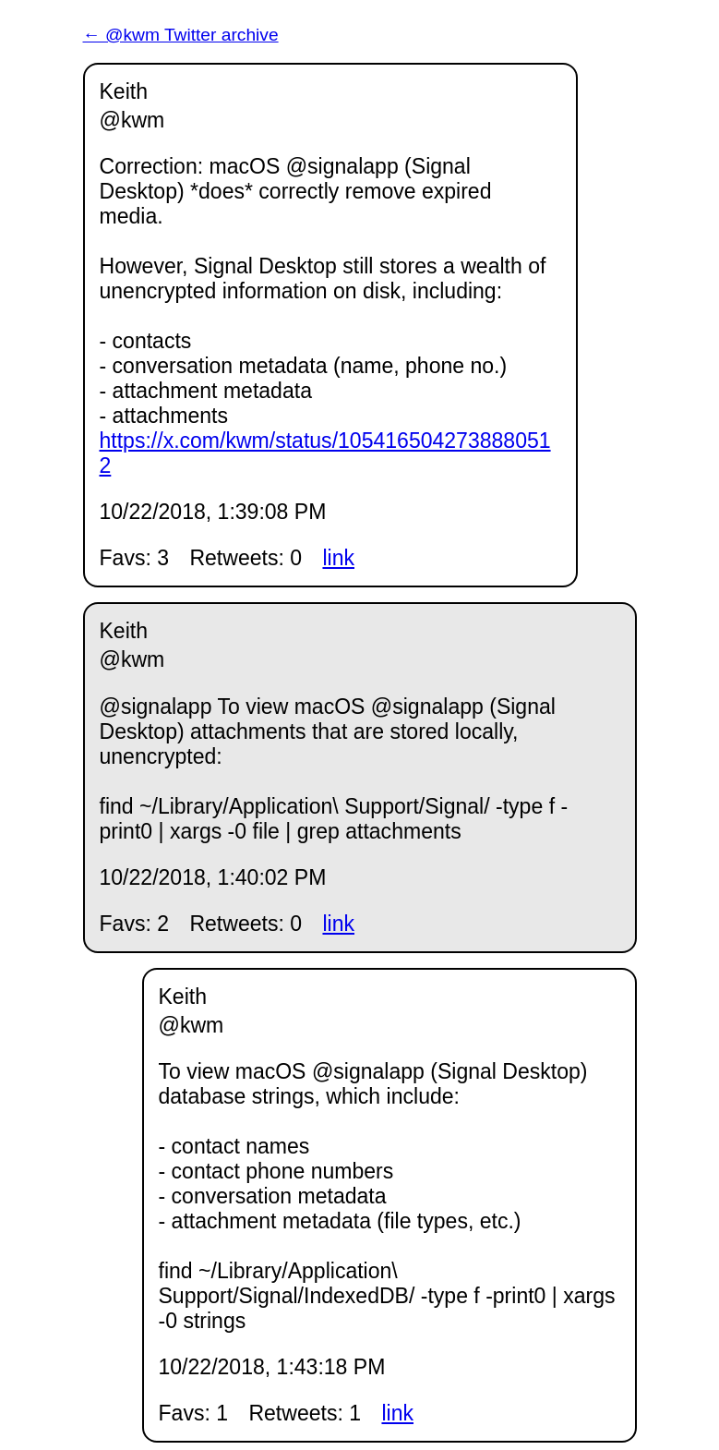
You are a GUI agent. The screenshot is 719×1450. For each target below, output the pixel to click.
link (338, 558)
